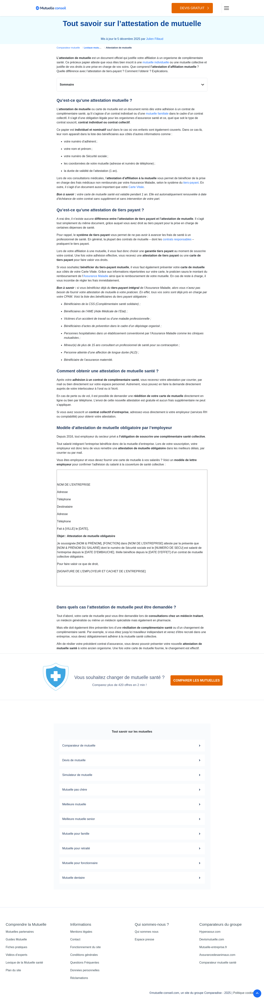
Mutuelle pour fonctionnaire (132, 863)
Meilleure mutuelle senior (132, 819)
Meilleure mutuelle (132, 804)
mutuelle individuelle (155, 62)
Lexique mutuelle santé (97, 47)
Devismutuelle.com (211, 939)
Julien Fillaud (154, 38)
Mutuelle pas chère (132, 790)
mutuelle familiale (157, 113)
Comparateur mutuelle (68, 47)
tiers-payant (191, 182)
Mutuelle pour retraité (132, 848)
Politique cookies (244, 992)
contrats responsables (177, 239)
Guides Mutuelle (16, 939)
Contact (75, 939)
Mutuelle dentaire (132, 878)
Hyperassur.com (210, 931)
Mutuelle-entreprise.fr (213, 947)
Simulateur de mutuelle (132, 775)
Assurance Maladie (95, 276)
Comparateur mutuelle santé (217, 962)
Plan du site (13, 970)
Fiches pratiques (16, 947)
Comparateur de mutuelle (132, 746)
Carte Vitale (136, 187)
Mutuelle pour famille (132, 834)
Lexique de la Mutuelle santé (24, 962)
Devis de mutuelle (132, 760)
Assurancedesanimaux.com (217, 954)
